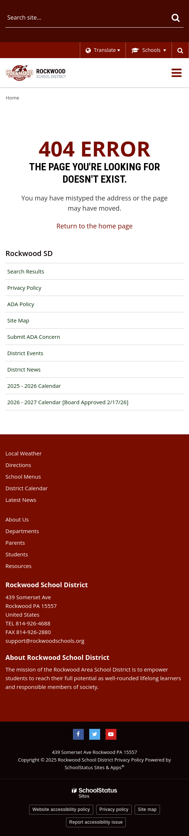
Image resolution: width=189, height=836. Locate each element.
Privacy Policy (24, 287)
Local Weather (23, 453)
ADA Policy (20, 304)
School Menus (23, 476)
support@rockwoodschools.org (44, 640)
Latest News (20, 499)
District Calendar (26, 488)
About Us (17, 519)
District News (24, 369)
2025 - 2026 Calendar (34, 385)
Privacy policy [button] (113, 809)
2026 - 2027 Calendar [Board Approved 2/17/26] (67, 402)
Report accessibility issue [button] (96, 822)
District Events (25, 353)
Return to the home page (94, 226)
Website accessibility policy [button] (61, 809)
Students (16, 554)
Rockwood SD (29, 253)
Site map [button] (147, 809)
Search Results (25, 271)
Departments (22, 531)
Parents (15, 542)
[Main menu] (176, 72)
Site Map (18, 320)
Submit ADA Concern (33, 336)
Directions (18, 464)
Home (12, 97)
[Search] (175, 17)
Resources (18, 565)
